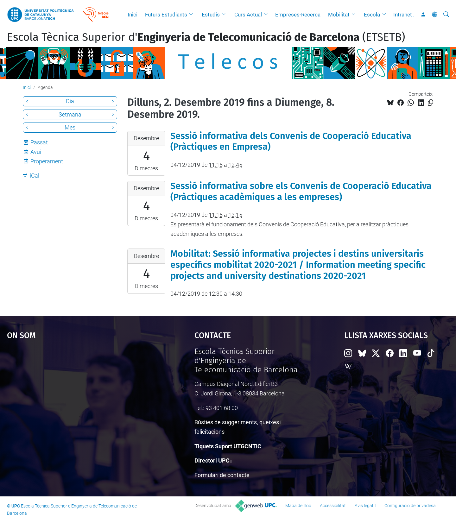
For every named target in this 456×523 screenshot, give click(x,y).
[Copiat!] (430, 102)
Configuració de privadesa (410, 505)
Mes (70, 127)
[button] (192, 14)
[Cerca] (446, 14)
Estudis (211, 14)
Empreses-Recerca (297, 14)
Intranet (402, 14)
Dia (70, 101)
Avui (35, 151)
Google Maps (78, 394)
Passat (39, 142)
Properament (46, 161)
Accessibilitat (333, 505)
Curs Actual (248, 14)
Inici (132, 14)
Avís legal (364, 505)
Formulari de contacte (222, 475)
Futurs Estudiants (166, 14)
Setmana (70, 114)
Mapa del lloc (298, 505)
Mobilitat (339, 14)
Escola (372, 14)
